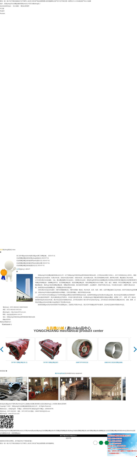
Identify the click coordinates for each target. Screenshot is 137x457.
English (2, 11)
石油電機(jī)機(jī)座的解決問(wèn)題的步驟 (29, 263)
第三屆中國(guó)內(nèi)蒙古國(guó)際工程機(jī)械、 (32, 256)
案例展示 (38, 404)
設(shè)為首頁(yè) (5, 6)
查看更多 (3, 371)
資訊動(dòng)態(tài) (102, 18)
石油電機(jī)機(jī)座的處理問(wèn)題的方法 (29, 260)
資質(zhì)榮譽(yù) (64, 18)
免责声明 (68, 438)
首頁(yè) (8, 18)
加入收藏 (16, 6)
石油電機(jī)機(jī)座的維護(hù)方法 (26, 265)
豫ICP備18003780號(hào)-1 (68, 435)
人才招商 (54, 404)
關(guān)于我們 (10, 404)
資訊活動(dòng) (46, 404)
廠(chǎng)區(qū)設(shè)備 (83, 19)
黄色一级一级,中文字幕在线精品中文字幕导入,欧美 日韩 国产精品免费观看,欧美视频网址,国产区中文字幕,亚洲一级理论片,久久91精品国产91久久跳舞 (45, 1)
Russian (2, 13)
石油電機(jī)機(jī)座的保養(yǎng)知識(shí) (28, 258)
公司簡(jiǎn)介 (27, 18)
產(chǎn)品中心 (46, 18)
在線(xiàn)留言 (8, 25)
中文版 (2, 8)
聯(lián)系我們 (25, 6)
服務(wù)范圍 (30, 404)
